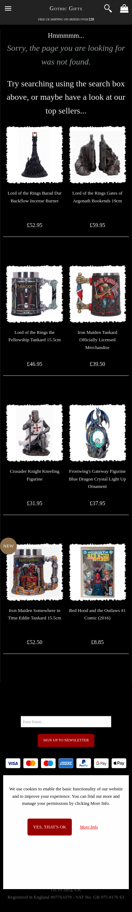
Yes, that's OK (49, 827)
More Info (89, 827)
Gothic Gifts (66, 8)
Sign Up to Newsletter (66, 740)
